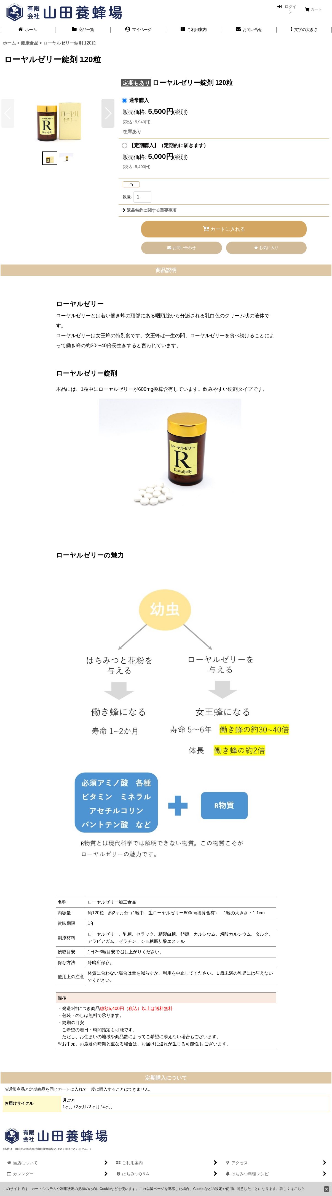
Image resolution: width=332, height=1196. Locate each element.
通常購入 (139, 100)
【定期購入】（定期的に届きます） (168, 145)
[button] (304, 29)
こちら (299, 1189)
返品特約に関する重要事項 (149, 210)
